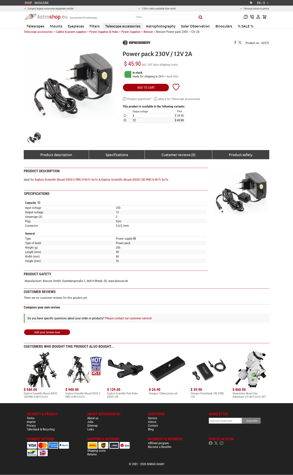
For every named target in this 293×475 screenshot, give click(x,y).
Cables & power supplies (71, 32)
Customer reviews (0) (178, 154)
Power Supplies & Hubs (103, 32)
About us (92, 418)
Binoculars (223, 26)
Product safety (240, 154)
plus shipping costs (165, 64)
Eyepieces (76, 26)
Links (90, 429)
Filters (95, 26)
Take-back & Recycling (41, 429)
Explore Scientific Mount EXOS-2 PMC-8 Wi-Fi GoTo (66, 179)
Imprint (31, 422)
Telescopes (35, 26)
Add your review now (47, 332)
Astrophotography (160, 26)
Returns (92, 454)
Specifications (117, 154)
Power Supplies (131, 32)
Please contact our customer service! (128, 318)
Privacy (31, 425)
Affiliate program (158, 443)
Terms (31, 418)
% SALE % (245, 26)
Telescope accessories (122, 26)
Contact (153, 425)
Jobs (90, 422)
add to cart (146, 87)
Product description (56, 154)
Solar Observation (195, 26)
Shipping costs (96, 450)
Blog (151, 429)
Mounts (56, 26)
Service (152, 418)
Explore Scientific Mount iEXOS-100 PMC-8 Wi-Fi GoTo (134, 179)
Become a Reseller (159, 447)
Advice (152, 422)
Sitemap (92, 425)
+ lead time (171, 76)
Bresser (148, 32)
